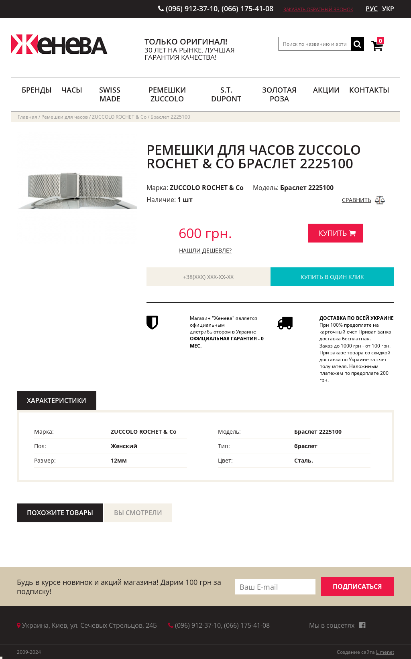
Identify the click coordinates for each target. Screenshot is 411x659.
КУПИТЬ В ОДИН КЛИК (332, 277)
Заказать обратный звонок (318, 9)
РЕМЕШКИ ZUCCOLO (167, 94)
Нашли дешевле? (205, 250)
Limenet (385, 652)
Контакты (369, 90)
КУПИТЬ (337, 233)
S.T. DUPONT (226, 94)
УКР (388, 8)
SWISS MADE (109, 94)
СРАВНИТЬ (356, 200)
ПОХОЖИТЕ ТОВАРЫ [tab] (60, 512)
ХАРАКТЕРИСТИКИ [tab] (56, 400)
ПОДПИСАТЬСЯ (357, 586)
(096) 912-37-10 (192, 8)
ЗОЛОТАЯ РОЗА (279, 94)
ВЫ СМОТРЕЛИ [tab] (138, 512)
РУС (372, 8)
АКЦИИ (326, 90)
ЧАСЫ (71, 90)
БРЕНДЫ (37, 90)
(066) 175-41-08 (247, 8)
